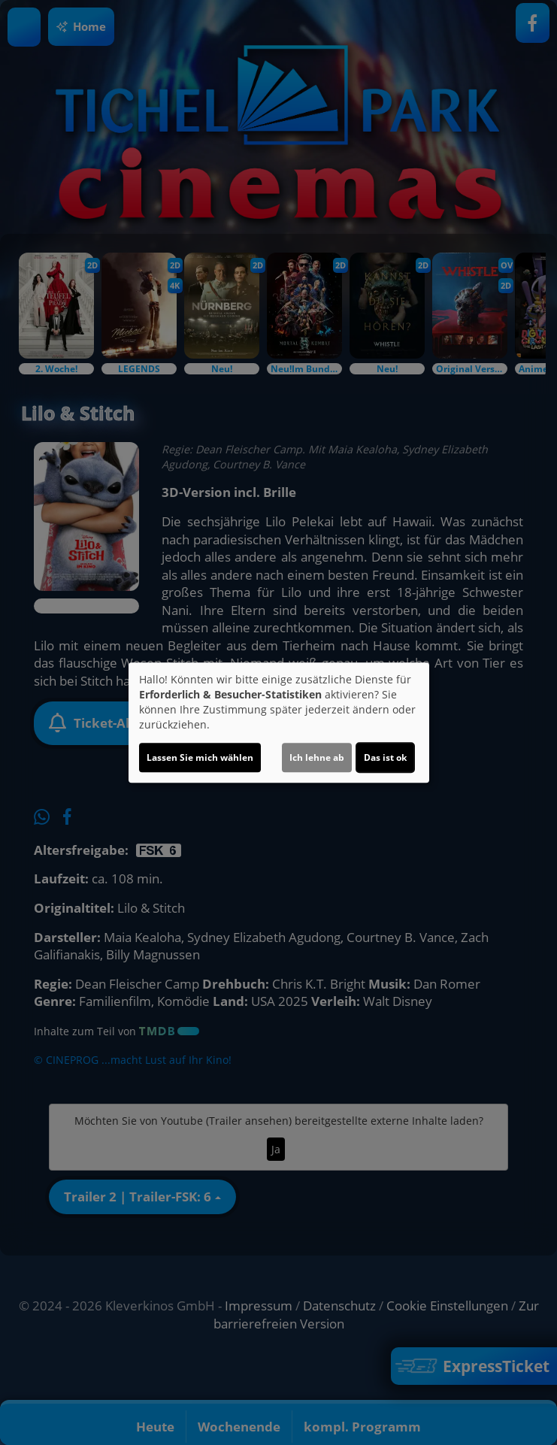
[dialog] (279, 722)
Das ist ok (385, 757)
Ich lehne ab (316, 757)
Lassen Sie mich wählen (200, 757)
